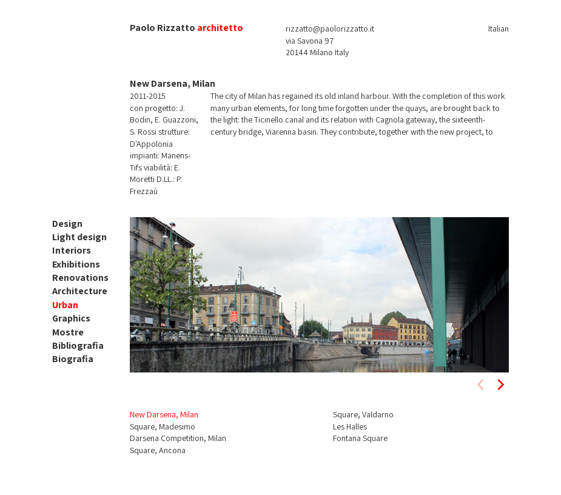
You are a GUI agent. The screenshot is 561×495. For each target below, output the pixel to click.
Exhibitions (76, 264)
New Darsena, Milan (164, 414)
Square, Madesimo (162, 426)
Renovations (80, 277)
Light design (79, 237)
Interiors (71, 250)
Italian (498, 28)
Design (67, 223)
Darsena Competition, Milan (178, 438)
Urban (65, 304)
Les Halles (350, 426)
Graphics (71, 318)
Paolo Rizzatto (162, 27)
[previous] (481, 384)
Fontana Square (360, 438)
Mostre (68, 332)
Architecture (79, 291)
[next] (500, 384)
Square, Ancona (158, 450)
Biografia (72, 358)
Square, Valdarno (363, 414)
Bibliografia (78, 345)
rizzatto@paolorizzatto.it (330, 28)
